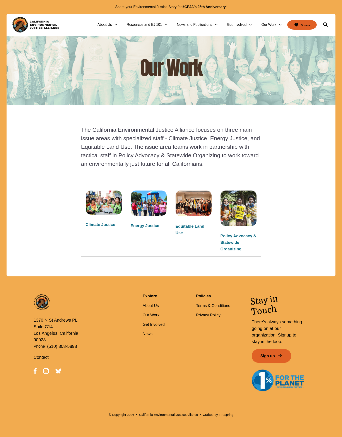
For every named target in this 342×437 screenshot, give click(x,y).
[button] (325, 24)
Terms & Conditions (213, 305)
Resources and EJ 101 (139, 24)
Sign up (271, 356)
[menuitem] (103, 24)
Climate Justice (102, 224)
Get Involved (232, 24)
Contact (41, 357)
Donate (299, 25)
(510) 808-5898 (62, 346)
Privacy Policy (208, 315)
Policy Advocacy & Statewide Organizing (238, 242)
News (147, 334)
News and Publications (189, 24)
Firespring (226, 414)
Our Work (263, 24)
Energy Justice (146, 225)
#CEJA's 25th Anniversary (204, 7)
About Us (99, 24)
